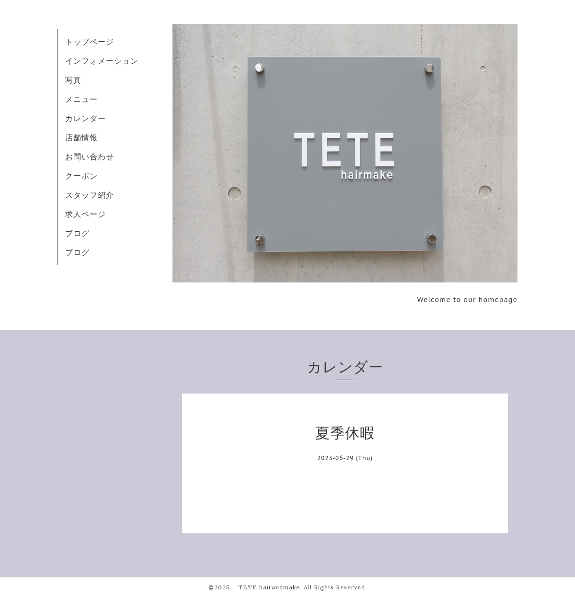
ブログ (77, 233)
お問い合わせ (89, 156)
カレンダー (85, 118)
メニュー (81, 99)
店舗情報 (81, 137)
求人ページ (85, 214)
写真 (73, 80)
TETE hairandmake (266, 587)
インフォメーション (101, 61)
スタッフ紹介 (89, 195)
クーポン (81, 175)
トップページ (89, 41)
